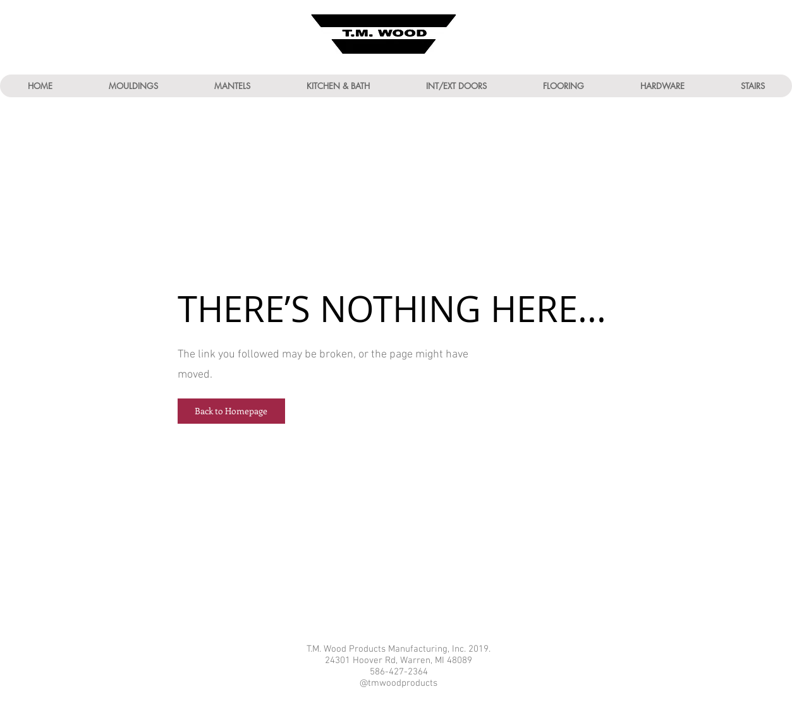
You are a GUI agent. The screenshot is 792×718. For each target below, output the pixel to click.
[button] (133, 86)
